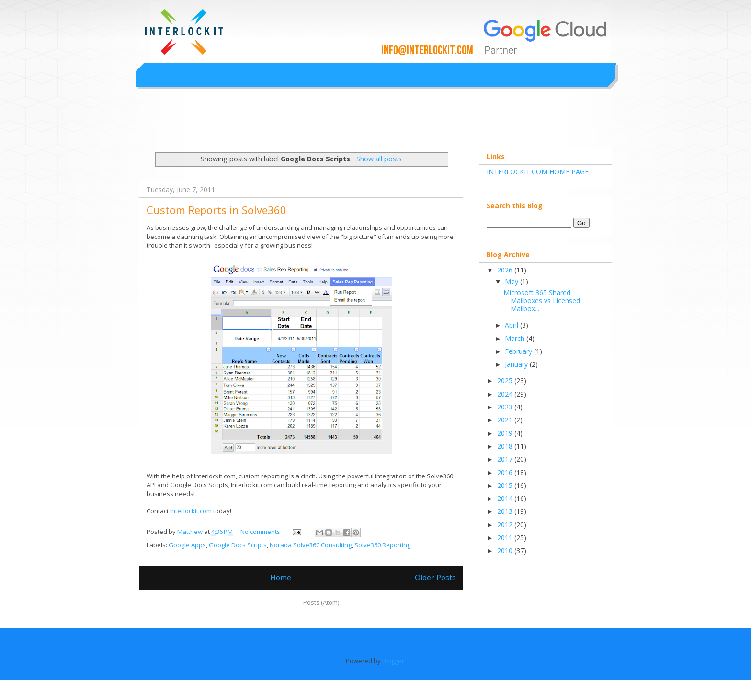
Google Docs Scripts (238, 545)
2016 (505, 472)
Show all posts (379, 158)
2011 (505, 537)
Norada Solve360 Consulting (311, 545)
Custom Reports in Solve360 (216, 210)
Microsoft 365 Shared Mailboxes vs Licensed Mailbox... (541, 300)
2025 (505, 380)
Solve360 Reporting (382, 545)
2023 (505, 406)
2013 (505, 511)
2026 (505, 269)
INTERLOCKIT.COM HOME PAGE (538, 171)
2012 (505, 524)
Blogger (393, 661)
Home (280, 577)
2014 (505, 498)
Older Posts (435, 577)
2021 (505, 419)
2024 (505, 393)
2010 (505, 550)
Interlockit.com (176, 124)
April (512, 324)
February (519, 351)
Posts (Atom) (321, 602)
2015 (505, 485)
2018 (505, 446)
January (517, 364)
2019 (505, 433)
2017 (505, 459)
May (512, 281)
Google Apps (187, 545)
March (515, 338)
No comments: (261, 531)
